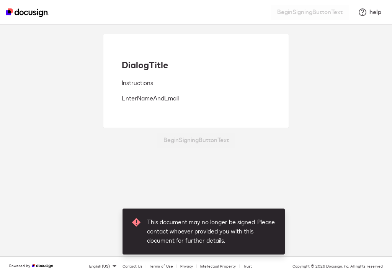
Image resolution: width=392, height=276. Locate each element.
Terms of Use (161, 266)
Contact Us (132, 266)
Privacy (186, 266)
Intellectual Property (218, 266)
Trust (247, 266)
